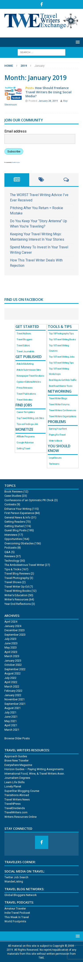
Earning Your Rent (58, 428)
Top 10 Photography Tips (61, 333)
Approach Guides (15, 756)
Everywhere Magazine (18, 765)
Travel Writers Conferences (62, 410)
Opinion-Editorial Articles (29, 381)
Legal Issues (55, 457)
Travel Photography (16, 578)
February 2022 (13, 690)
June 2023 (10, 643)
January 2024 (12, 626)
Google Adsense (25, 442)
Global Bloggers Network (20, 895)
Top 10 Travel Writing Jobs (62, 356)
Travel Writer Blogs (58, 398)
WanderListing (13, 881)
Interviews (10, 534)
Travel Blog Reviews (17, 573)
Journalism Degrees (17, 777)
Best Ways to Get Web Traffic (63, 380)
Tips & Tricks (12, 569)
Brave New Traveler (16, 760)
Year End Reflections (17, 604)
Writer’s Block (55, 440)
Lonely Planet (12, 786)
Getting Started (14, 526)
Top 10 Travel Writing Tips (61, 362)
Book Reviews (13, 491)
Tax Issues (54, 463)
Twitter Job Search (16, 877)
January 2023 (12, 660)
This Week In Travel (16, 917)
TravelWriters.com (15, 812)
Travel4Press (12, 803)
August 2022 (12, 673)
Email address (15, 131)
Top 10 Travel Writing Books (62, 339)
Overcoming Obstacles (19, 543)
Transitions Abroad (16, 795)
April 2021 (10, 725)
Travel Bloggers (24, 339)
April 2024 (10, 621)
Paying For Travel (57, 434)
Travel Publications (26, 393)
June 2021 (10, 716)
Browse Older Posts (17, 738)
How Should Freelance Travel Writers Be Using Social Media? (48, 92)
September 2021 (14, 703)
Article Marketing (25, 363)
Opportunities (13, 539)
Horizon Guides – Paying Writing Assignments (34, 769)
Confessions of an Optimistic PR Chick (29, 500)
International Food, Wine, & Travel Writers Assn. (34, 773)
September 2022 (14, 669)
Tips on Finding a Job (27, 424)
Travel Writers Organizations (62, 416)
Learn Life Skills (14, 782)
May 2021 (10, 721)
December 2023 (14, 630)
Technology (11, 560)
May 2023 (10, 647)
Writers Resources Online (20, 816)
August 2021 (12, 708)
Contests (10, 504)
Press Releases (24, 387)
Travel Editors (23, 345)
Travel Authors (24, 333)
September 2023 (14, 634)
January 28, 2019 (48, 100)
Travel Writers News (17, 799)
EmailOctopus (16, 162)
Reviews (9, 556)
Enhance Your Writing (17, 508)
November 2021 (14, 699)
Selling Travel (23, 448)
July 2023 (10, 639)
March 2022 (11, 686)
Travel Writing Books (17, 590)
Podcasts (10, 547)
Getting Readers (14, 521)
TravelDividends (14, 808)
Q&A (7, 552)
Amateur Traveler (15, 908)
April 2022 (10, 682)
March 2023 (11, 656)
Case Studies (12, 495)
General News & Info (17, 517)
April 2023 (10, 652)
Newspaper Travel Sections (30, 375)
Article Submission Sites (29, 369)
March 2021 (11, 729)
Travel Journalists (25, 351)
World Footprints (15, 921)
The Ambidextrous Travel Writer (24, 565)
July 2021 (10, 712)
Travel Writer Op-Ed (16, 586)
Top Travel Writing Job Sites (30, 418)
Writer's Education (15, 595)
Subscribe (13, 151)
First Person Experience (19, 513)
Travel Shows (12, 582)
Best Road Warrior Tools (60, 386)
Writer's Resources (16, 599)
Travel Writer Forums (59, 404)
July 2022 (10, 678)
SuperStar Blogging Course (21, 791)
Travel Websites (24, 399)
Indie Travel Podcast (17, 912)
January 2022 (12, 695)
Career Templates (25, 412)
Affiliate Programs (26, 436)
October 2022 (13, 664)
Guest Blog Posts (15, 530)
